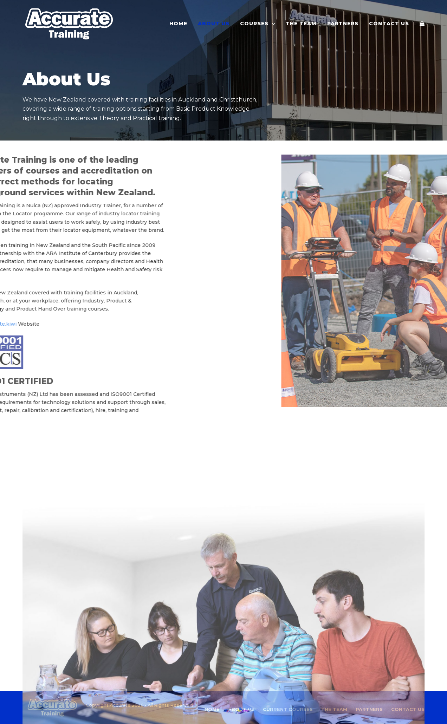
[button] (422, 23)
